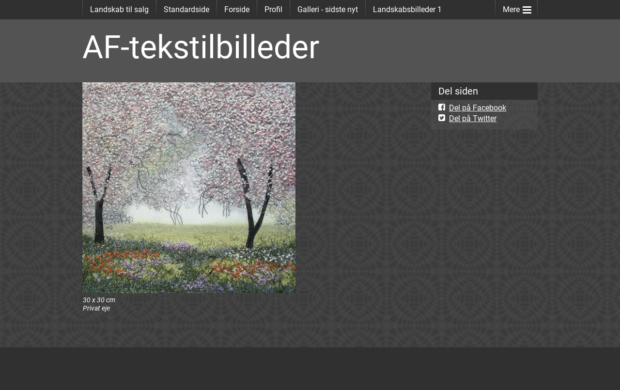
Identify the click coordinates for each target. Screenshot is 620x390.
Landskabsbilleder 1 (407, 9)
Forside (236, 9)
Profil (273, 9)
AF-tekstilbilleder (200, 47)
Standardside (186, 9)
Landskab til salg (119, 9)
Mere (517, 7)
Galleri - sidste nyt (327, 9)
